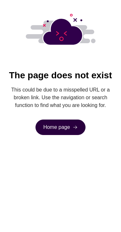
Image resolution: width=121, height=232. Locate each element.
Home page (56, 127)
